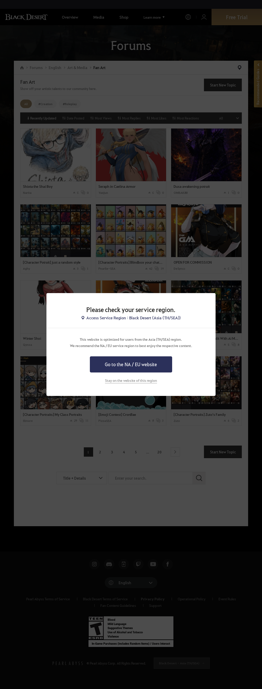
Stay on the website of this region (131, 380)
